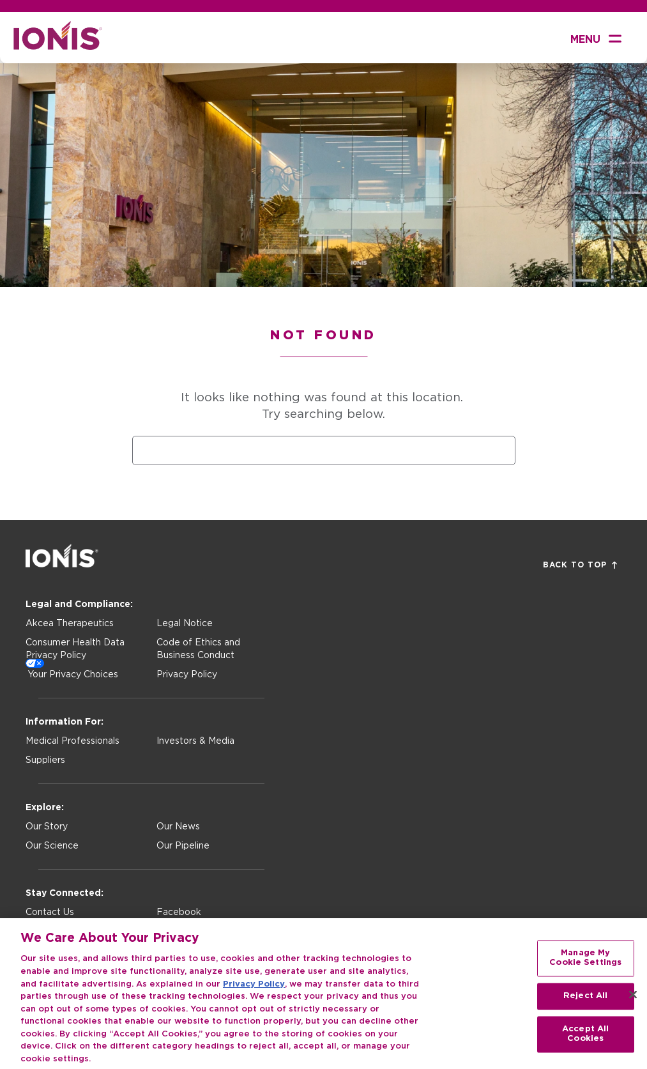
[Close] (633, 1000)
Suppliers (45, 760)
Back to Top (580, 565)
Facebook (178, 912)
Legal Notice (184, 623)
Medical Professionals (72, 741)
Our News (178, 826)
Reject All (585, 1001)
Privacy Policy (186, 674)
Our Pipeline (182, 846)
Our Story (47, 826)
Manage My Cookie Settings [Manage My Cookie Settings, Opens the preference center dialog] (585, 964)
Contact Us (50, 912)
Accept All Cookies (585, 1040)
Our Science (52, 846)
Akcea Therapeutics (70, 623)
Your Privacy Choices (72, 674)
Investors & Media (195, 741)
